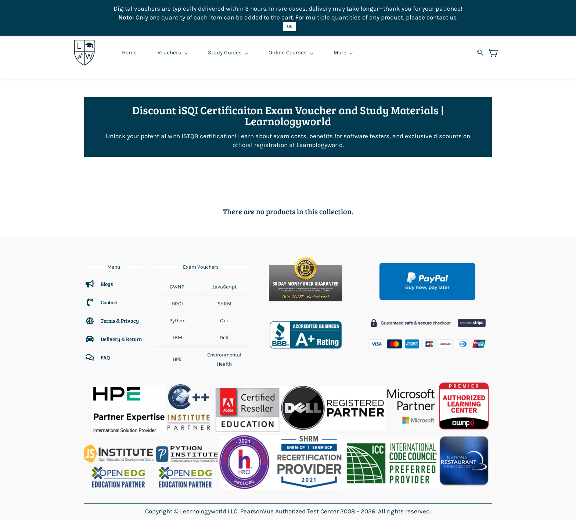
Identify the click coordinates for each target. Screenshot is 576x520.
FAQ (105, 357)
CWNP (177, 287)
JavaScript (224, 287)
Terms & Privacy (120, 320)
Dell (224, 338)
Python (177, 321)
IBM (177, 338)
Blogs (107, 283)
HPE (177, 359)
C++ (224, 321)
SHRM (224, 304)
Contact (109, 302)
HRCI (177, 304)
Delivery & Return (121, 339)
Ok (289, 26)
